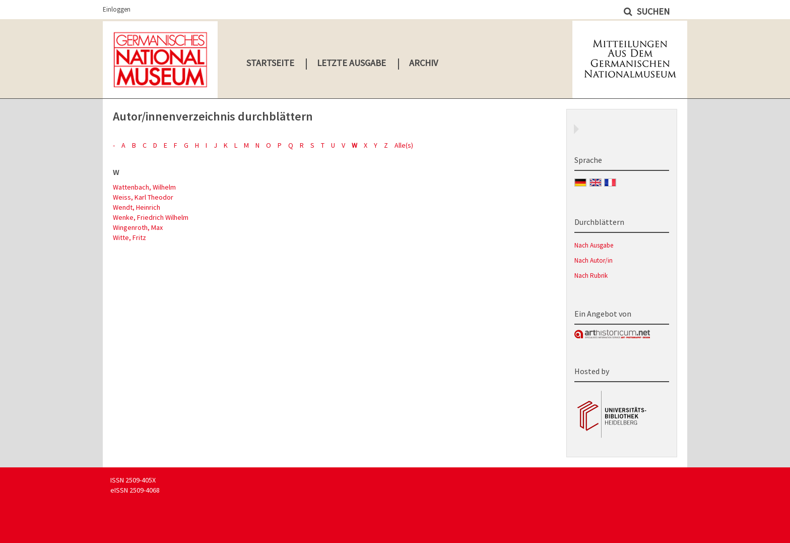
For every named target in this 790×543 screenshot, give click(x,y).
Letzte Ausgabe (351, 63)
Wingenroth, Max (138, 227)
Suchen (652, 11)
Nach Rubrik (591, 275)
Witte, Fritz (129, 237)
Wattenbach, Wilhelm (144, 187)
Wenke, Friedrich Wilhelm (150, 217)
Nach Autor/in (593, 260)
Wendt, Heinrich (136, 207)
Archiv (423, 63)
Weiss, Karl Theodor (143, 197)
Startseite (270, 63)
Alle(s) (403, 145)
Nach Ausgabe (593, 245)
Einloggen (116, 9)
